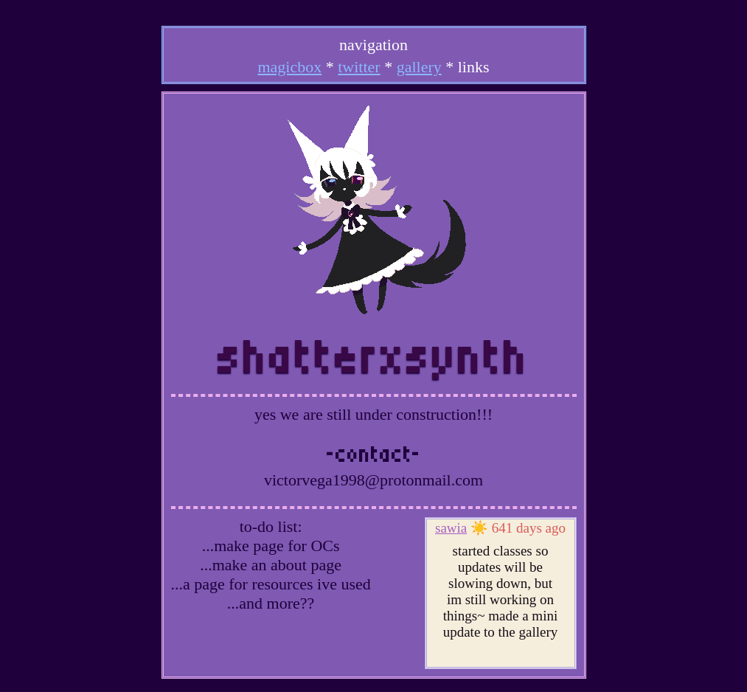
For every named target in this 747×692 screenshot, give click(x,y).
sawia (451, 528)
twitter (359, 67)
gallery (419, 67)
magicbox (289, 67)
